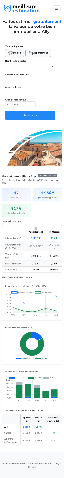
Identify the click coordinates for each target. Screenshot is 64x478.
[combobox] (20, 104)
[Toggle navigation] (56, 8)
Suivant (30, 115)
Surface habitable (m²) (17, 74)
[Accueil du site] (21, 8)
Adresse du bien (13, 87)
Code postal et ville (15, 99)
